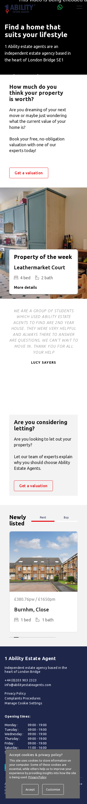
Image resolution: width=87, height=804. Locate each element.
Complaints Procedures (23, 698)
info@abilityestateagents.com (28, 685)
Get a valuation (29, 173)
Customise (53, 789)
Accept (30, 789)
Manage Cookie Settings (23, 703)
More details (25, 287)
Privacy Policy (15, 693)
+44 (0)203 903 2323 (21, 680)
